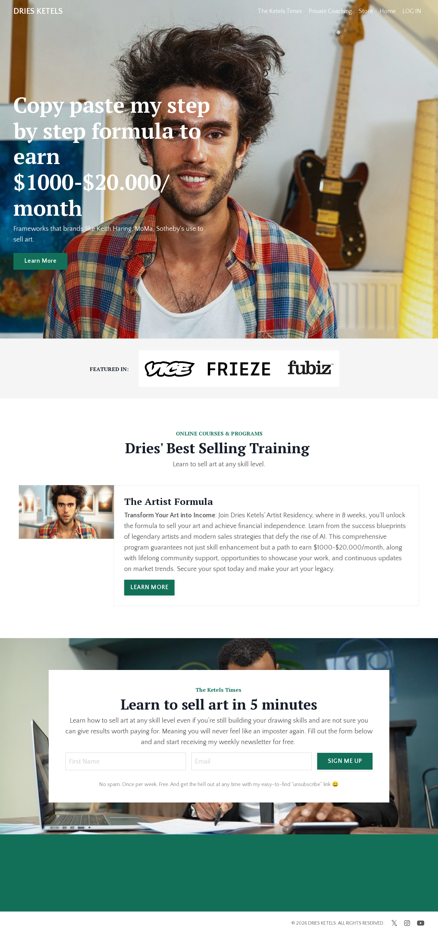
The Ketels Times (280, 11)
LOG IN (411, 11)
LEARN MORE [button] (149, 587)
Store (366, 11)
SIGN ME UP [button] (345, 761)
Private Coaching (330, 11)
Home (388, 11)
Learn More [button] (40, 261)
